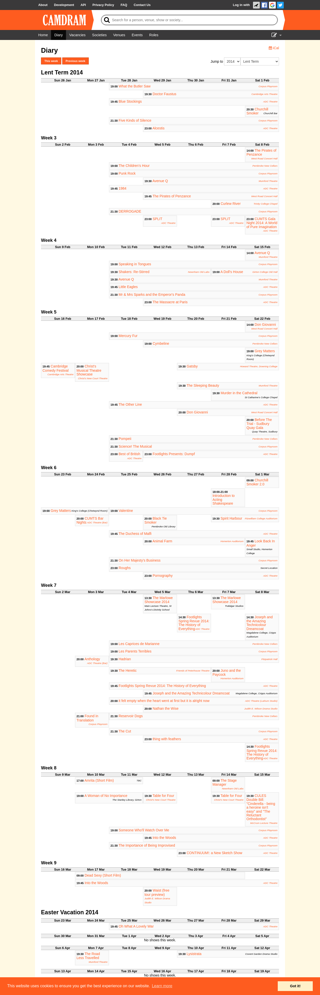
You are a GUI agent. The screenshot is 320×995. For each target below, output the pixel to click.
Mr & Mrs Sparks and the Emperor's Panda (152, 295)
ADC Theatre (270, 101)
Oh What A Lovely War (136, 926)
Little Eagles (128, 287)
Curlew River (230, 204)
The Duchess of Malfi (135, 534)
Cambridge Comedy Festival (55, 368)
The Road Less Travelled (88, 956)
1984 (122, 188)
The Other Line (130, 404)
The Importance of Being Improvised (146, 845)
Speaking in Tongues (135, 264)
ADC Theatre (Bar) (97, 522)
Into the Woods (164, 838)
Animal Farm (162, 541)
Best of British (129, 454)
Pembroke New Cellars (265, 165)
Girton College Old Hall (265, 272)
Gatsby (192, 366)
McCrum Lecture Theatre (264, 823)
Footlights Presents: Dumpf (173, 454)
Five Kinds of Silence (135, 120)
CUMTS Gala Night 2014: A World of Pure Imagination (261, 223)
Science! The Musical (135, 446)
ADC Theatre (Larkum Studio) (261, 700)
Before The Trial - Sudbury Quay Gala (259, 424)
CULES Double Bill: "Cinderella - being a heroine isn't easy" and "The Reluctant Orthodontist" (260, 807)
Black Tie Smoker (155, 520)
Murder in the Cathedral (238, 393)
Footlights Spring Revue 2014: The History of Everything (194, 623)
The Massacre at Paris (170, 302)
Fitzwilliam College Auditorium (261, 518)
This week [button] (51, 60)
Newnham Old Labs (199, 272)
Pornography (162, 576)
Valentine (126, 511)
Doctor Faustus (164, 94)
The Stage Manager (224, 782)
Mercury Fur (128, 336)
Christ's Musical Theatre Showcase (88, 370)
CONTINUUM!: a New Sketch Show (214, 853)
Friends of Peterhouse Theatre (193, 670)
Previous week (75, 60)
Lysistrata (193, 954)
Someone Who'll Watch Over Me (144, 830)
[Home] (43, 35)
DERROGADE (130, 211)
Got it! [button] (295, 986)
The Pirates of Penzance (261, 152)
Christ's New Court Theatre (93, 378)
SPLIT (157, 219)
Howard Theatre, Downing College (259, 366)
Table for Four (163, 796)
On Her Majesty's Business (140, 560)
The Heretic (127, 670)
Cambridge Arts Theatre (265, 94)
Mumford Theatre (268, 181)
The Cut (124, 731)
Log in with (241, 5)
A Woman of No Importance (106, 796)
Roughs (125, 568)
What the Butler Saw (135, 86)
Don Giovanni (265, 325)
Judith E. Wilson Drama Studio (261, 708)
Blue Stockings (130, 101)
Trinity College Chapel (266, 203)
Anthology (92, 659)
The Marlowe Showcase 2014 (158, 600)
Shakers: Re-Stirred (134, 272)
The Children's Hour (134, 166)
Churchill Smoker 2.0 (257, 482)
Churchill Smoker (257, 111)
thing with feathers (166, 739)
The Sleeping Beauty (202, 385)
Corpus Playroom (268, 86)
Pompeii (125, 439)
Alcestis (158, 128)
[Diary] (58, 35)
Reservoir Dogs (130, 716)
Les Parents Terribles (135, 651)
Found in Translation (87, 718)
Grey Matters (264, 351)
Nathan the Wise (165, 708)
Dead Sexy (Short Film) (102, 875)
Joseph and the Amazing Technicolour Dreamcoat (259, 623)
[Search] (189, 20)
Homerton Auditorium (232, 541)
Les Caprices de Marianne (139, 644)
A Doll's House (231, 272)
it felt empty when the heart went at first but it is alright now (164, 701)
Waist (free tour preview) (157, 892)
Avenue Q (160, 181)
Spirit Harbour (231, 518)
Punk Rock (127, 173)
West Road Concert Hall (264, 158)
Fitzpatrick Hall (270, 659)
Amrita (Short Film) (99, 780)
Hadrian (124, 659)
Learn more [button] (162, 986)
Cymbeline (160, 343)
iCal (274, 48)
